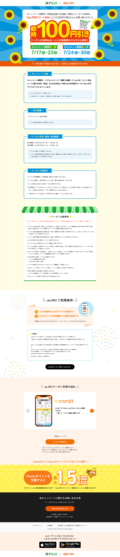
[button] (92, 411)
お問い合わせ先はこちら (60, 509)
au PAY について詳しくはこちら (59, 367)
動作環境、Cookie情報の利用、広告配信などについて (72, 525)
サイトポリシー (37, 525)
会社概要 (49, 525)
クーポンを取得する (60, 442)
